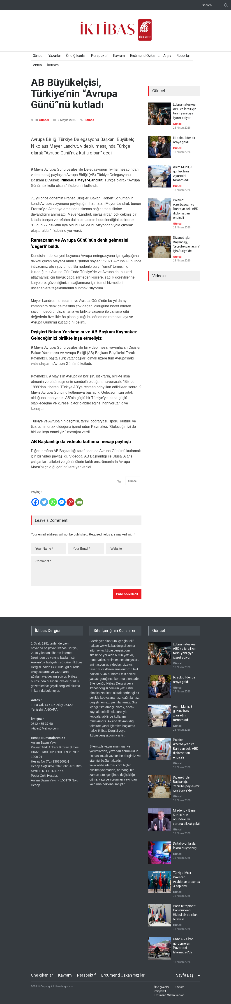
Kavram (119, 56)
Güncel (38, 56)
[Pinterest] (70, 502)
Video (37, 65)
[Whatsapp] (53, 502)
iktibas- (90, 120)
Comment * (86, 571)
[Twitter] (44, 502)
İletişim (53, 65)
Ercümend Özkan (143, 56)
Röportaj (182, 56)
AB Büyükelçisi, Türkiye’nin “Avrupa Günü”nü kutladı (74, 93)
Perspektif (99, 56)
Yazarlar (55, 56)
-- (174, 958)
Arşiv (167, 56)
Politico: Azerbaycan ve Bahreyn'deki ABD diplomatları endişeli (185, 208)
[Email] (79, 502)
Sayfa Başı (185, 975)
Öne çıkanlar (42, 975)
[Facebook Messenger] (62, 502)
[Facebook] (35, 502)
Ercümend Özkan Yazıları (123, 975)
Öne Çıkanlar (76, 56)
